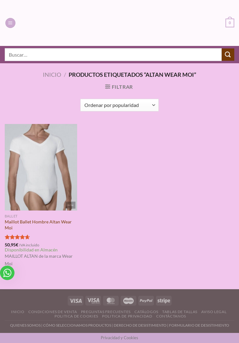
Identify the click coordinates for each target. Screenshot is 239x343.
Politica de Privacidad (127, 316)
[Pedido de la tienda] (119, 105)
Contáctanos (171, 316)
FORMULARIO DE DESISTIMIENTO (199, 325)
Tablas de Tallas (179, 311)
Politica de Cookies (76, 316)
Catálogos (146, 311)
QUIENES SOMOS (25, 325)
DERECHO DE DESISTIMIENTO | (141, 325)
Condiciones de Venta (52, 311)
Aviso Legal (213, 311)
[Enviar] (228, 54)
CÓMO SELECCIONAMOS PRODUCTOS (77, 325)
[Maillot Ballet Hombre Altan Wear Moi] (41, 167)
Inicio (52, 74)
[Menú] (10, 23)
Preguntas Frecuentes (106, 311)
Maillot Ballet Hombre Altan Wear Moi (38, 224)
